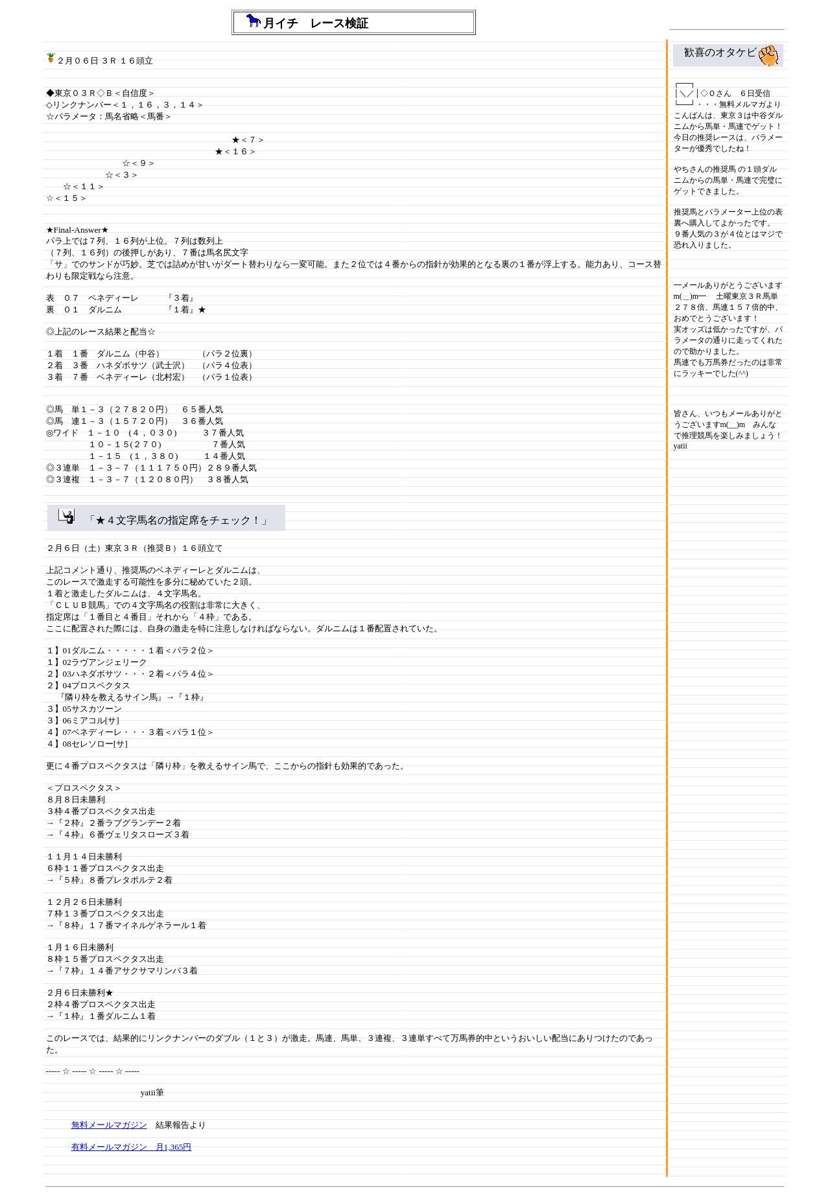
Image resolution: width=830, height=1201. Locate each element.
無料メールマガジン (109, 1125)
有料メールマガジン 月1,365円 (131, 1147)
